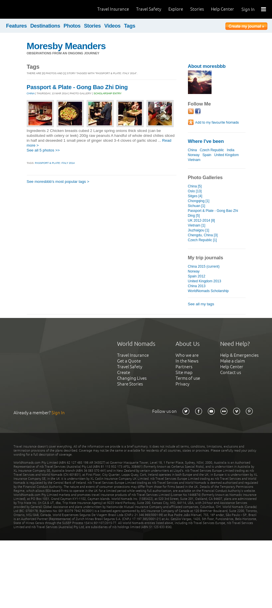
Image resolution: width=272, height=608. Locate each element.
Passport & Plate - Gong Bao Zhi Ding (77, 87)
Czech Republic (212, 150)
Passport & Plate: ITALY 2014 (55, 163)
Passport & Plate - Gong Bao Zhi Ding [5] (213, 213)
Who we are (187, 355)
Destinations (45, 26)
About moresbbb (207, 66)
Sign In (248, 9)
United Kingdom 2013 (204, 281)
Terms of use (188, 378)
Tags (129, 26)
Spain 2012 (197, 276)
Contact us (230, 372)
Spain (206, 155)
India (230, 150)
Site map (184, 372)
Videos (112, 26)
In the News (187, 360)
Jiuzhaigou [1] (198, 230)
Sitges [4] (195, 196)
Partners (184, 366)
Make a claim (232, 360)
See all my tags (201, 304)
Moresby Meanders (66, 46)
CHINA (31, 93)
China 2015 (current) (204, 266)
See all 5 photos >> (43, 150)
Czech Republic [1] (202, 240)
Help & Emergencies (239, 355)
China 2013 (197, 286)
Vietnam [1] (197, 225)
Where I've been (206, 141)
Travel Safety (148, 9)
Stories (197, 9)
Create (123, 372)
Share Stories (130, 383)
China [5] (195, 186)
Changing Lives (132, 378)
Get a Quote (129, 360)
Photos (72, 26)
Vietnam (194, 160)
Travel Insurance (113, 9)
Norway (194, 155)
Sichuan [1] (196, 206)
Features (16, 26)
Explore (175, 9)
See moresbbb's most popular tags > (58, 181)
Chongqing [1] (199, 201)
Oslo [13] (195, 191)
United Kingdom (226, 155)
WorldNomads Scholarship (208, 291)
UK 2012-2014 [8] (201, 220)
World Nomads (30, 9)
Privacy (182, 383)
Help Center (222, 9)
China (192, 150)
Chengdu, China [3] (203, 235)
